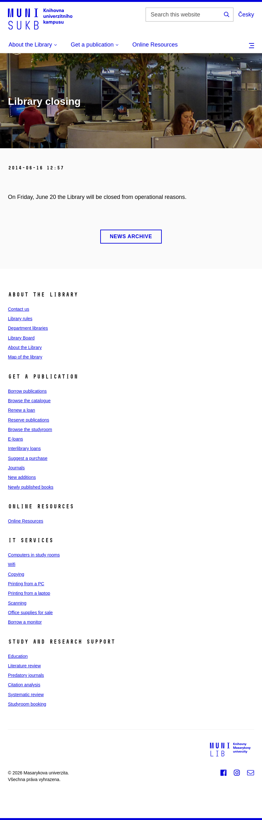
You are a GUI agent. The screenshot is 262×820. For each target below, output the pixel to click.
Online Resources (155, 44)
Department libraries (28, 328)
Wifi (11, 564)
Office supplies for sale (30, 612)
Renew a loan (21, 410)
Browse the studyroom (30, 429)
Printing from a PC (26, 583)
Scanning (17, 603)
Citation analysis (24, 684)
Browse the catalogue (29, 400)
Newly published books (30, 487)
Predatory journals (26, 675)
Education (18, 656)
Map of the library (25, 356)
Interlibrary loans (24, 448)
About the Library (25, 347)
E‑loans (15, 439)
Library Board (21, 337)
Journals (16, 467)
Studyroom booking (27, 704)
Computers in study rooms (34, 554)
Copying (16, 574)
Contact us (18, 309)
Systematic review (26, 694)
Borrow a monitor (25, 622)
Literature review (24, 665)
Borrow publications (27, 391)
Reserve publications (28, 420)
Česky (246, 14)
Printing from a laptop (29, 593)
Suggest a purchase (28, 458)
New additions (22, 477)
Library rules (20, 318)
